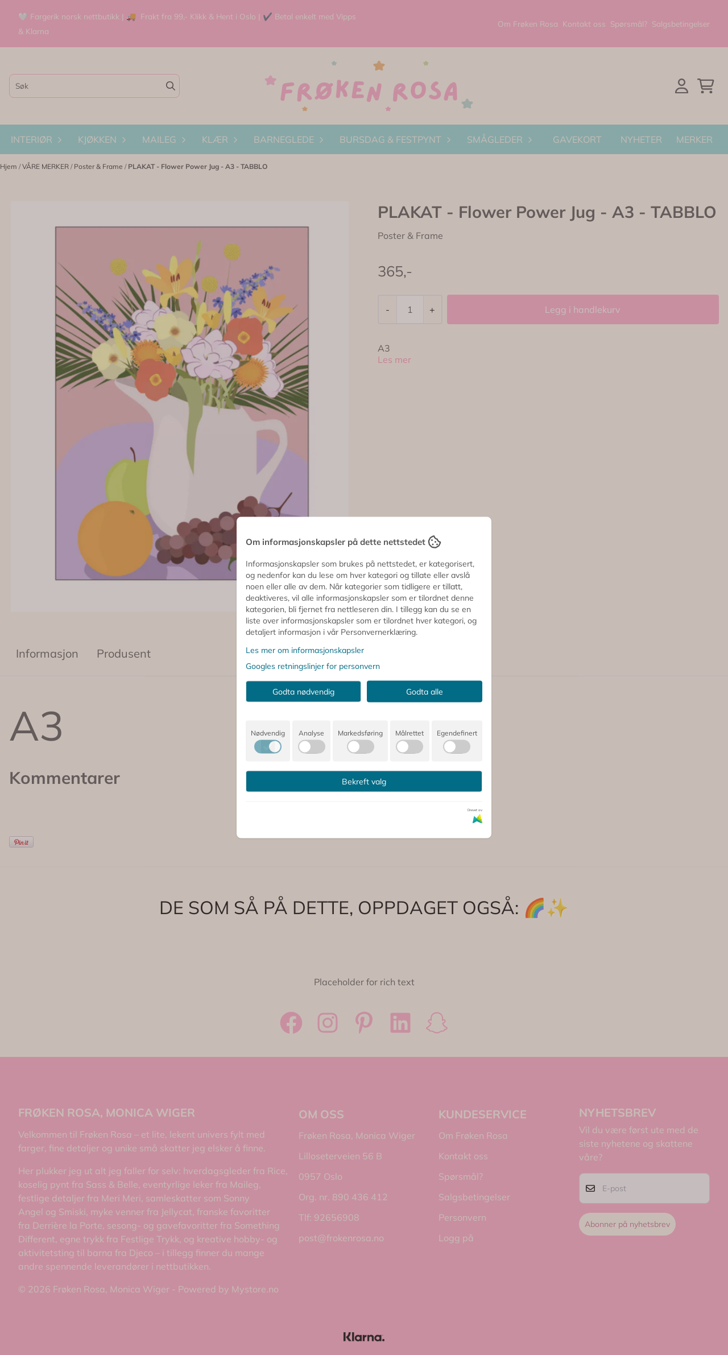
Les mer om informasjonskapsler (305, 650)
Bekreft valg (364, 781)
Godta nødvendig (303, 692)
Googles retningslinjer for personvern (313, 666)
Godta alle (424, 692)
